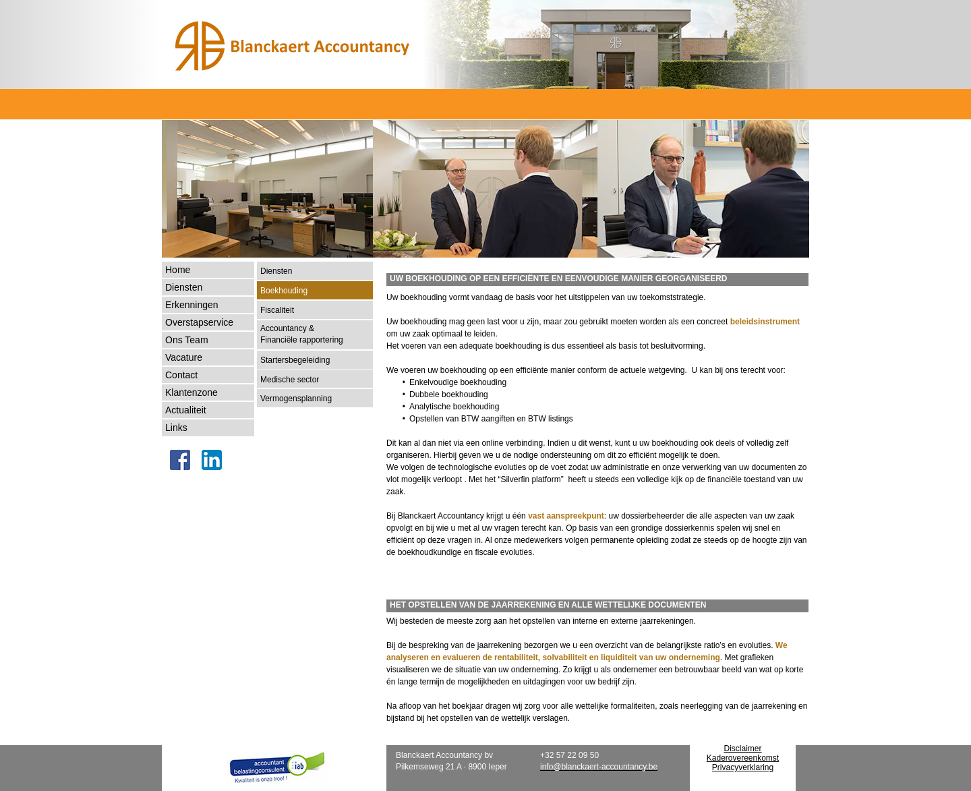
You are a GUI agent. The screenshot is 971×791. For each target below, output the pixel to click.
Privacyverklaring (742, 767)
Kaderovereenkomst (743, 758)
